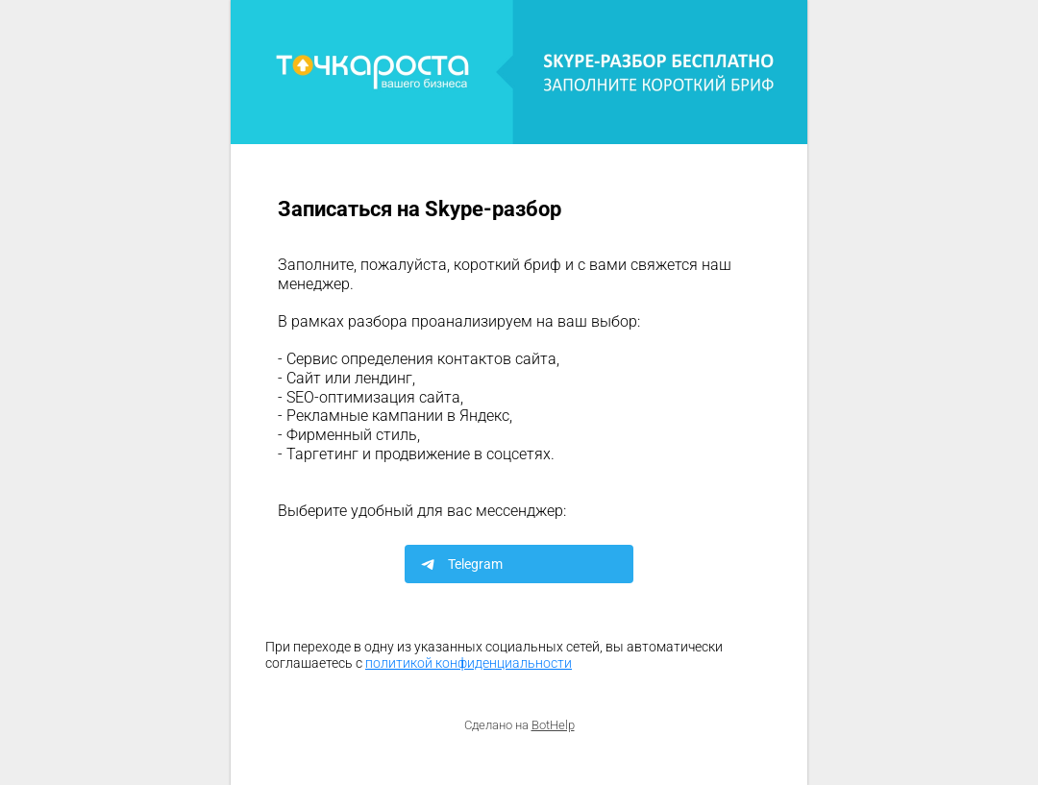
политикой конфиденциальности (468, 663)
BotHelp (553, 725)
